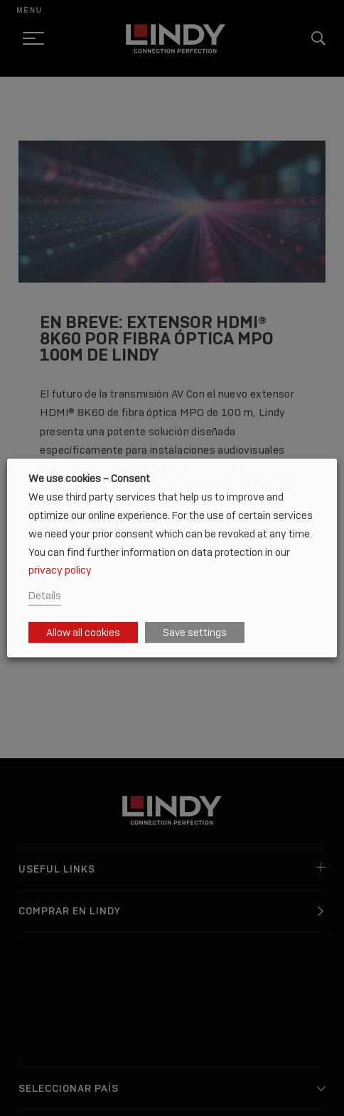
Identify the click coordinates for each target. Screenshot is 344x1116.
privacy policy (60, 569)
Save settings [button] (195, 632)
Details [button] (44, 595)
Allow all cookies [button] (83, 632)
